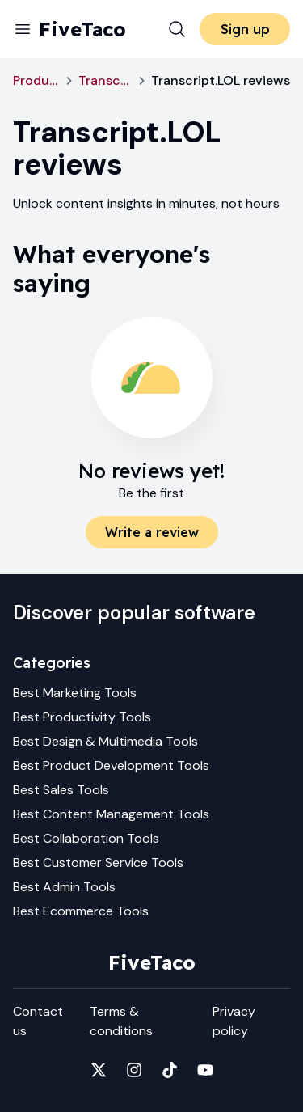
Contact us (38, 1021)
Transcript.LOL (105, 80)
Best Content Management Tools (111, 813)
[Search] (177, 29)
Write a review (152, 532)
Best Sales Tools (61, 789)
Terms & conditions (121, 1021)
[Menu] (22, 29)
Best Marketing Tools (75, 692)
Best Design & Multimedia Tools (105, 741)
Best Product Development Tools (111, 765)
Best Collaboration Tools (86, 838)
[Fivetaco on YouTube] (205, 1070)
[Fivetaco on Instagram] (134, 1070)
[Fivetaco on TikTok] (170, 1070)
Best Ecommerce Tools (81, 911)
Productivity (36, 80)
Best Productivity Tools (82, 716)
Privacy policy (234, 1021)
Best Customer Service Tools (98, 862)
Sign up (245, 29)
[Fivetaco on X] (98, 1070)
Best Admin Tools (64, 886)
